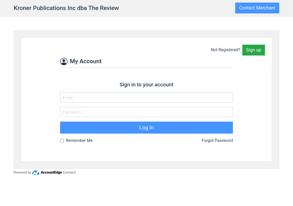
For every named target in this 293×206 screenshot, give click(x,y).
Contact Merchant (257, 8)
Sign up (253, 50)
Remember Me (79, 140)
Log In (146, 127)
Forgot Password (217, 140)
